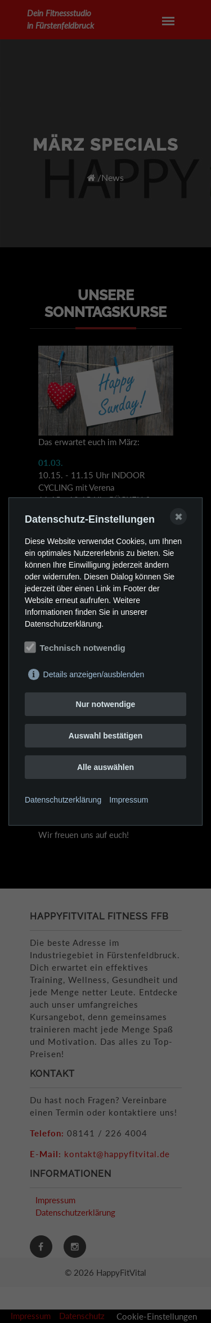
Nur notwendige (106, 704)
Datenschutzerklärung (63, 799)
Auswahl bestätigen (105, 735)
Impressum (128, 799)
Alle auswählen (105, 767)
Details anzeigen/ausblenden (94, 674)
